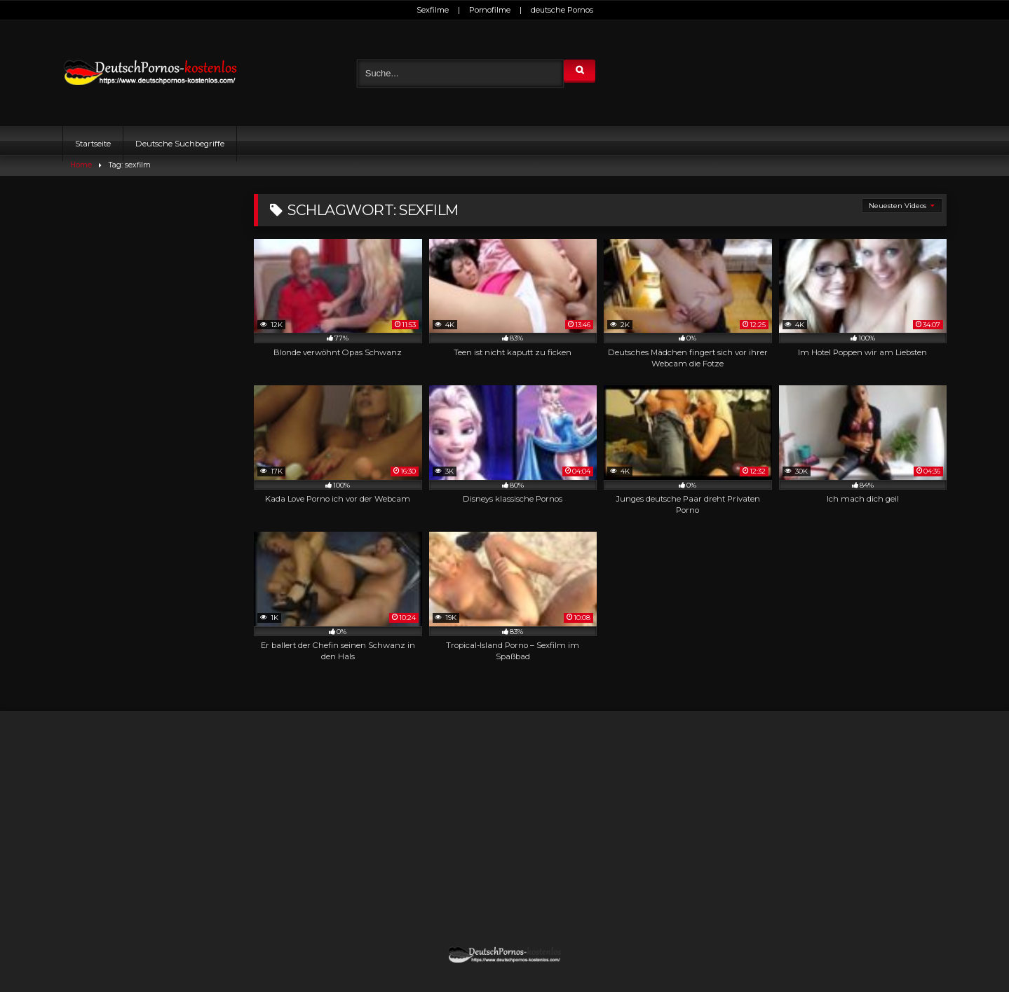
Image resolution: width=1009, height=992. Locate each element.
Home (81, 165)
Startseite (93, 144)
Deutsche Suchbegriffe (179, 144)
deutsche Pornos (562, 10)
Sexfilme (433, 10)
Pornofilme (489, 10)
